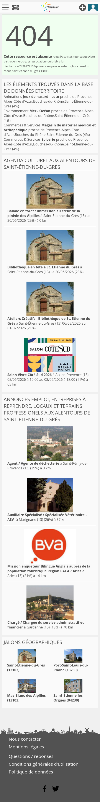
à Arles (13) (48, 571)
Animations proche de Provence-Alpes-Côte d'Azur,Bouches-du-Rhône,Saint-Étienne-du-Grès (48, 101)
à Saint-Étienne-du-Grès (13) (46, 213)
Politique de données (31, 772)
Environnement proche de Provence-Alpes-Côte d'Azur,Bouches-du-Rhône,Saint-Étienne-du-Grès (49, 113)
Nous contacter (25, 739)
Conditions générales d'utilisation (44, 764)
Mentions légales (26, 747)
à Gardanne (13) (45, 625)
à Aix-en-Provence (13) (48, 374)
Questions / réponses (31, 756)
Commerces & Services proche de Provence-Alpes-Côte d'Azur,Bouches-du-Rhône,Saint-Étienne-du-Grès (50, 130)
